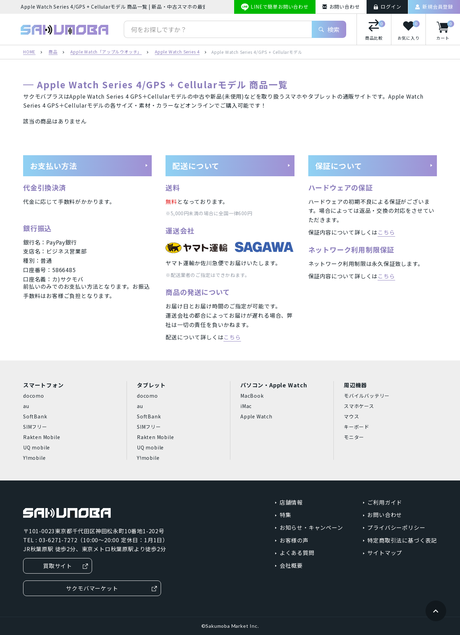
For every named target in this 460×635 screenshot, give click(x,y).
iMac (246, 406)
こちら (232, 337)
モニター (354, 437)
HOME (29, 52)
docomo (33, 395)
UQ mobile (36, 447)
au (26, 406)
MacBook (252, 395)
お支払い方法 (89, 165)
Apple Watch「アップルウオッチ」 (106, 52)
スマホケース (359, 406)
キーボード (356, 426)
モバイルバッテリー (367, 395)
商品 (53, 52)
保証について (374, 165)
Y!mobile (34, 457)
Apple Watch (256, 416)
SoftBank (35, 416)
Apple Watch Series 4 (177, 52)
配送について (231, 165)
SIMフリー (35, 426)
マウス (351, 416)
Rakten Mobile (41, 437)
